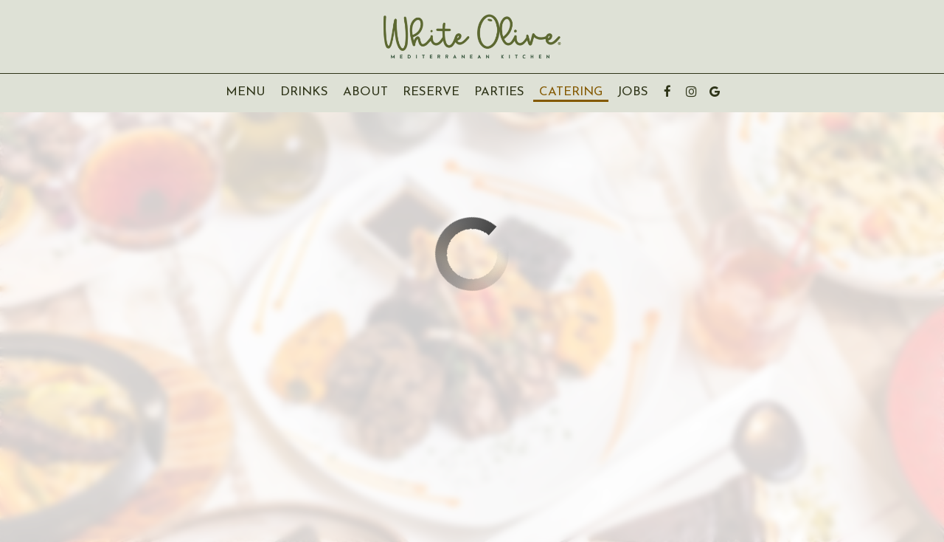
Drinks (304, 92)
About (362, 91)
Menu (246, 92)
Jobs (632, 92)
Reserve (431, 92)
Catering (571, 92)
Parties (499, 92)
